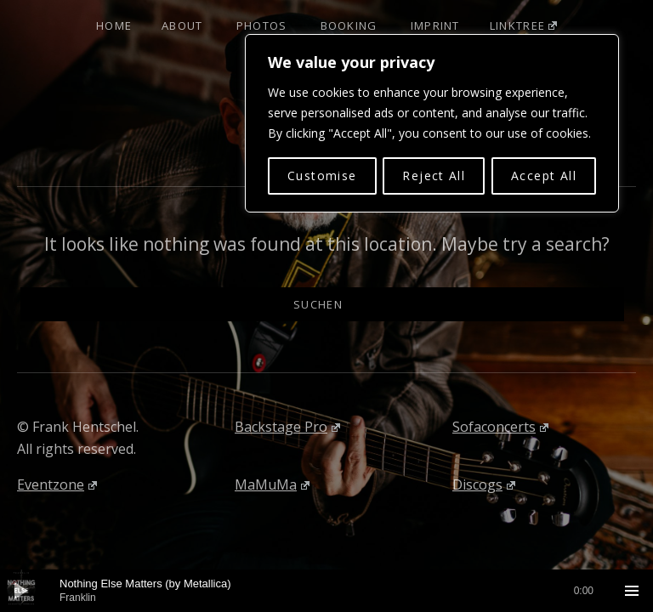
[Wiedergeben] (21, 590)
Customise (322, 175)
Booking (349, 25)
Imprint (435, 25)
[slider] (326, 591)
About (182, 25)
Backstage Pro (287, 426)
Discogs (483, 484)
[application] (326, 591)
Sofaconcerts (500, 426)
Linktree (523, 25)
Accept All (543, 175)
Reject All (433, 175)
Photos (261, 25)
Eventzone (57, 484)
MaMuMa (272, 484)
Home (114, 25)
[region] (432, 123)
